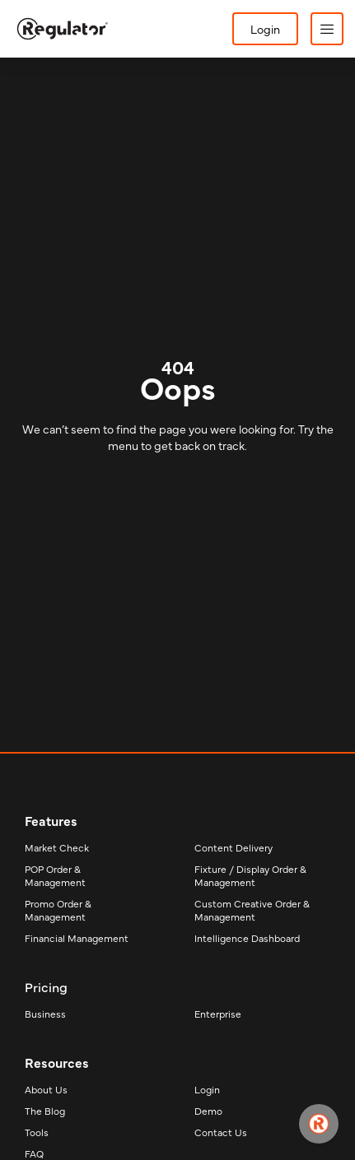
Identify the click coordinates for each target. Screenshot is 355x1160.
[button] (327, 29)
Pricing (46, 986)
